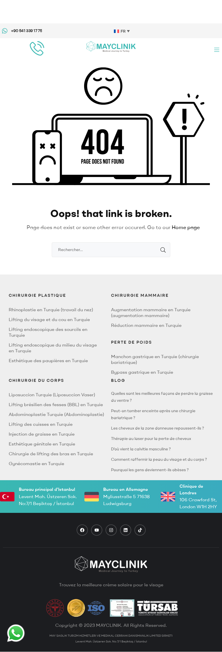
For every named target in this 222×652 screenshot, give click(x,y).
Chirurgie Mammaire (140, 295)
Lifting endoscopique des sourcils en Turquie (48, 332)
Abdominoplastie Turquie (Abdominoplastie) (56, 414)
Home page (186, 227)
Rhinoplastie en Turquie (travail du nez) (51, 309)
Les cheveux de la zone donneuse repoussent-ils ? (157, 428)
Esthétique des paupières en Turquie (48, 360)
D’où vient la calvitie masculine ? (141, 449)
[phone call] (37, 48)
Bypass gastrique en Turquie (142, 372)
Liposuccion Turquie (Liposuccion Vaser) (52, 394)
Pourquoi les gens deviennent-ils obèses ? (150, 469)
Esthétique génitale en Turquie (42, 444)
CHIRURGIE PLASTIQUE (37, 295)
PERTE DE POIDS (131, 342)
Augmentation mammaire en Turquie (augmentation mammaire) (150, 312)
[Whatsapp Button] (16, 633)
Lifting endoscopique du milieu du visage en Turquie (53, 347)
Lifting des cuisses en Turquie (41, 424)
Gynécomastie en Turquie (36, 463)
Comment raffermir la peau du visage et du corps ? (159, 459)
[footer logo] (111, 564)
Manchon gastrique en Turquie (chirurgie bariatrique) (155, 359)
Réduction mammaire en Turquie (146, 325)
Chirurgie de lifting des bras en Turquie (51, 453)
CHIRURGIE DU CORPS (36, 380)
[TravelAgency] (122, 608)
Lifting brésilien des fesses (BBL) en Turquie (56, 404)
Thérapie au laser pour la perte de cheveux (151, 438)
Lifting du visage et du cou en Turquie (49, 319)
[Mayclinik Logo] (111, 46)
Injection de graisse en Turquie (42, 434)
